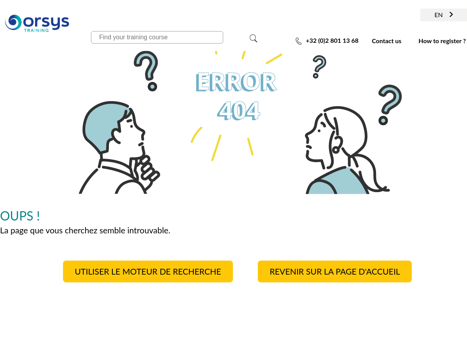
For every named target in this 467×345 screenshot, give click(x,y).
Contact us (386, 40)
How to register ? (442, 40)
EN (443, 14)
